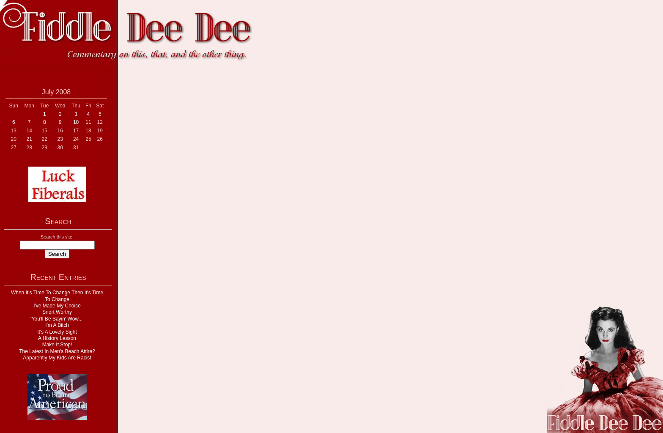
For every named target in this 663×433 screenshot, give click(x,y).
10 (76, 122)
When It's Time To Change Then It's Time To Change (57, 296)
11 (88, 122)
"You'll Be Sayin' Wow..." (57, 319)
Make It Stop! (57, 345)
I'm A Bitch (57, 325)
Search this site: (57, 236)
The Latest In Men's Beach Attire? (57, 351)
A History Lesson (57, 338)
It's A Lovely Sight (57, 332)
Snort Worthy (57, 312)
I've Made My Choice (57, 306)
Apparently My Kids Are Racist (57, 358)
